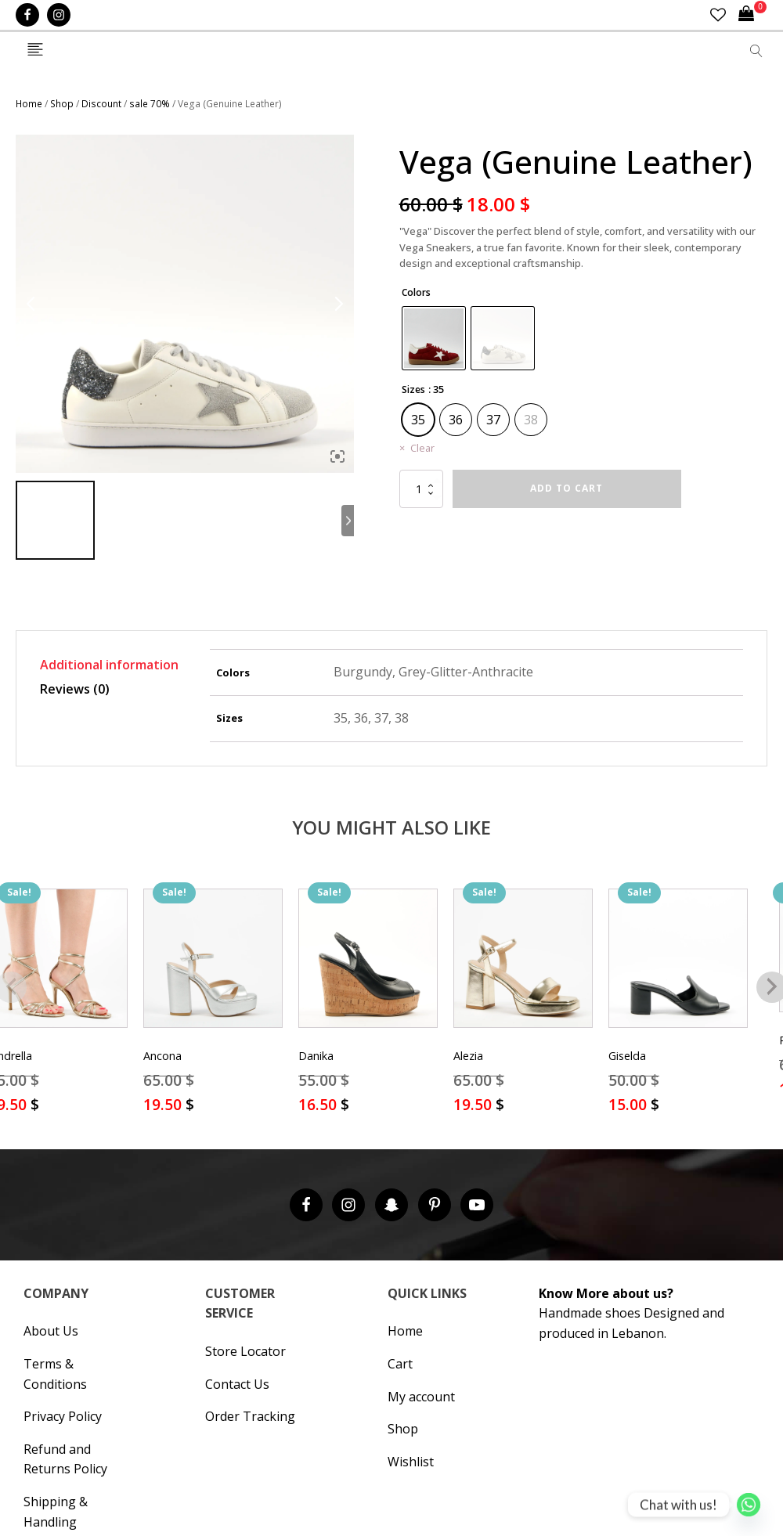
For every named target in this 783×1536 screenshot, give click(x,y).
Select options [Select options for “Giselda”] (678, 1125)
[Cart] (752, 15)
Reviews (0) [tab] (75, 689)
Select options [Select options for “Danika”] (368, 1125)
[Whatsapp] (748, 1504)
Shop (62, 103)
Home (29, 103)
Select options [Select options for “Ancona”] (213, 1125)
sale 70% (149, 103)
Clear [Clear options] (422, 448)
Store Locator (245, 1351)
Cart (400, 1363)
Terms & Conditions (55, 1374)
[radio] (433, 338)
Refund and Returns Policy (65, 1459)
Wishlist (411, 1461)
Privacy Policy (62, 1416)
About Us (50, 1330)
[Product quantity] (421, 488)
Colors (416, 292)
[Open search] (756, 51)
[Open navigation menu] (35, 50)
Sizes (413, 389)
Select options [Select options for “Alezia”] (523, 1125)
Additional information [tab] (109, 664)
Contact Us (237, 1384)
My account (421, 1396)
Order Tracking (250, 1416)
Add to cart (566, 488)
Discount (101, 103)
